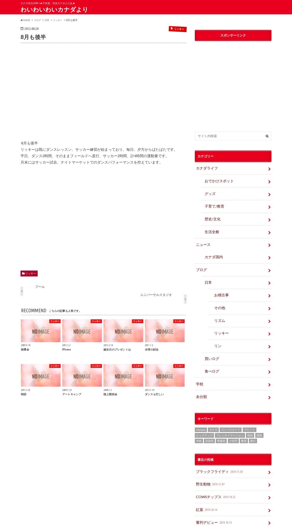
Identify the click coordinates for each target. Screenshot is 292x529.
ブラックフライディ (217, 453)
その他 (218, 296)
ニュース (202, 238)
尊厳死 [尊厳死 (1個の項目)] (221, 422)
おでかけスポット (217, 180)
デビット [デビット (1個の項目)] (249, 411)
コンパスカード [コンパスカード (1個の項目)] (230, 411)
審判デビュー (213, 499)
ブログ (200, 261)
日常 (207, 273)
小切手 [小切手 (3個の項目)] (233, 422)
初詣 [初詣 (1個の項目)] (250, 416)
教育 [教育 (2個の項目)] (244, 422)
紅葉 (206, 488)
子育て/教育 (214, 203)
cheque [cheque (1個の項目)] (201, 411)
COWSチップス (215, 476)
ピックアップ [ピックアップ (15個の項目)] (204, 416)
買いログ (210, 343)
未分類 (200, 378)
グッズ (209, 191)
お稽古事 (220, 285)
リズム (218, 308)
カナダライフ (205, 168)
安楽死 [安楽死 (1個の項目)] (209, 422)
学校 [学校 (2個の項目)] (199, 422)
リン (217, 332)
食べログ (210, 355)
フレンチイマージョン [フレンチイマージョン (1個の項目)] (230, 416)
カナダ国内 (212, 250)
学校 (199, 367)
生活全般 (210, 226)
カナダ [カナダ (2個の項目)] (213, 411)
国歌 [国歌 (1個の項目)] (259, 416)
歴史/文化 (211, 215)
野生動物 (209, 464)
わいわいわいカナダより (54, 9)
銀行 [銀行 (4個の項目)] (253, 422)
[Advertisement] (104, 95)
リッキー (30, 273)
